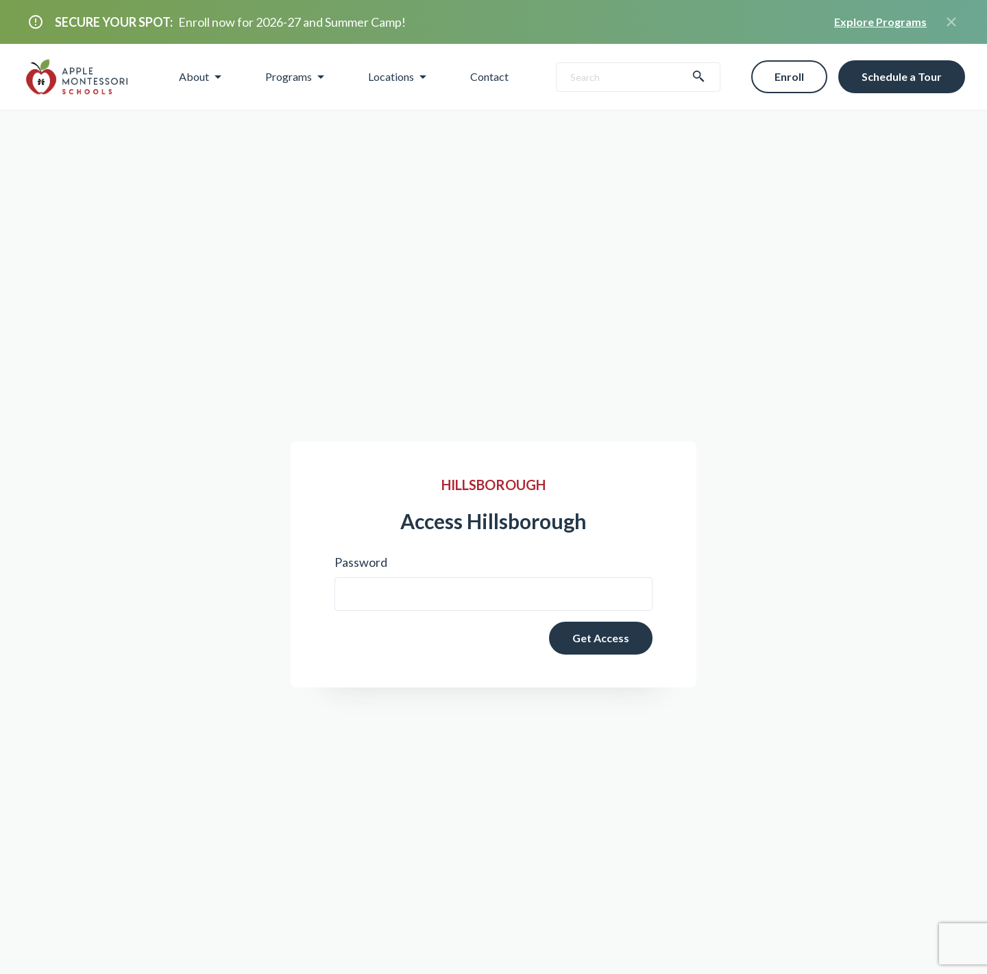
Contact (489, 76)
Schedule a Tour (902, 76)
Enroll (789, 76)
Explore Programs (880, 21)
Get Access (600, 637)
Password (360, 562)
